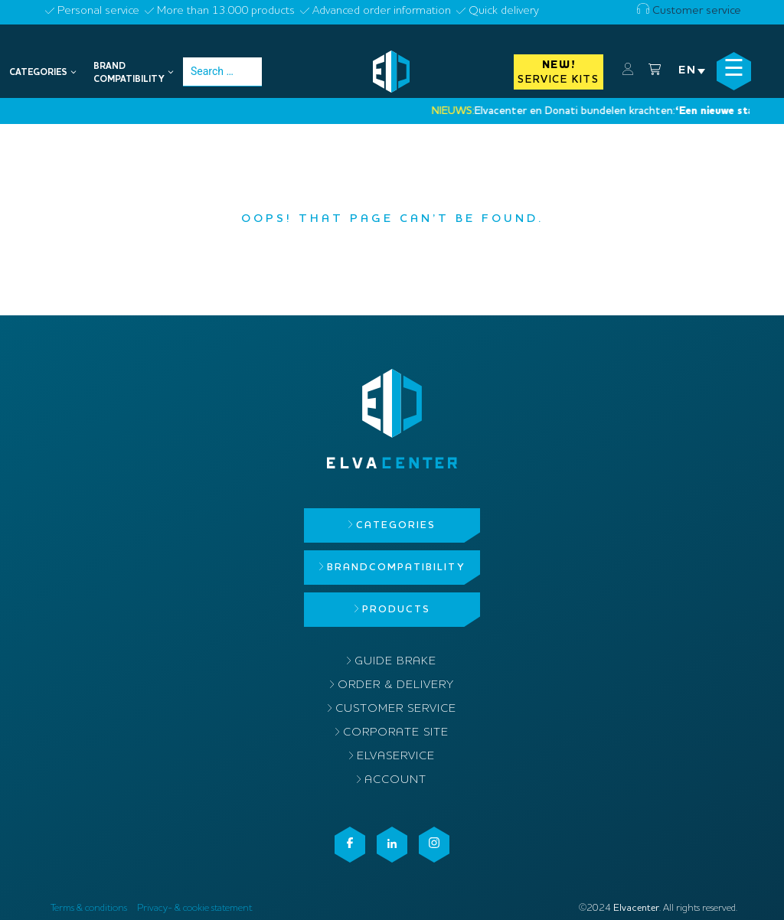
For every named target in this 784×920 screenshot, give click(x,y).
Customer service (689, 11)
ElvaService (396, 756)
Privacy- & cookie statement (194, 908)
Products (396, 610)
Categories (396, 525)
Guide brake (395, 661)
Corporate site (396, 733)
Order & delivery (396, 685)
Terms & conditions (89, 908)
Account (395, 780)
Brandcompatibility (396, 568)
